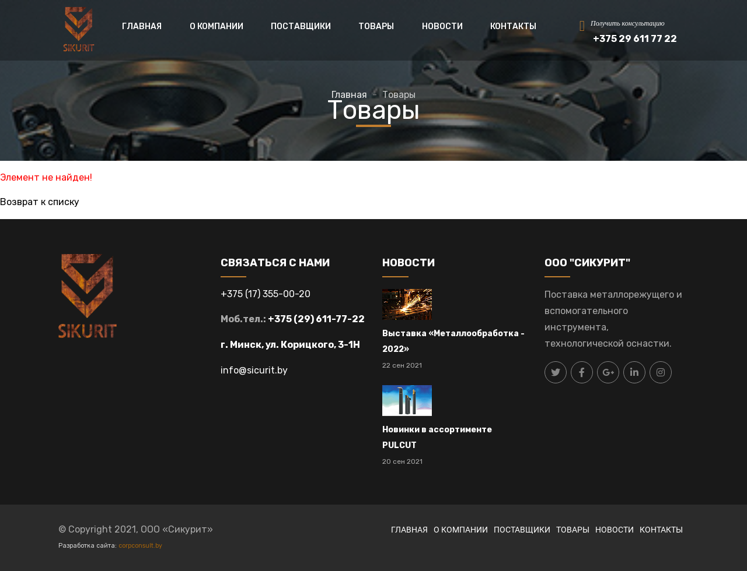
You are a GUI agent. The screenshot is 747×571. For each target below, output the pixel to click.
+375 (233, 293)
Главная (349, 94)
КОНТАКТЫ (513, 26)
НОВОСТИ (442, 26)
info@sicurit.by (254, 370)
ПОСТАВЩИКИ (301, 26)
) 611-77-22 (337, 319)
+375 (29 (289, 319)
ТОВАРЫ (376, 26)
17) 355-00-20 (279, 293)
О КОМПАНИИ (216, 26)
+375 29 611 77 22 (635, 38)
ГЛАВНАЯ (142, 26)
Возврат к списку (39, 201)
